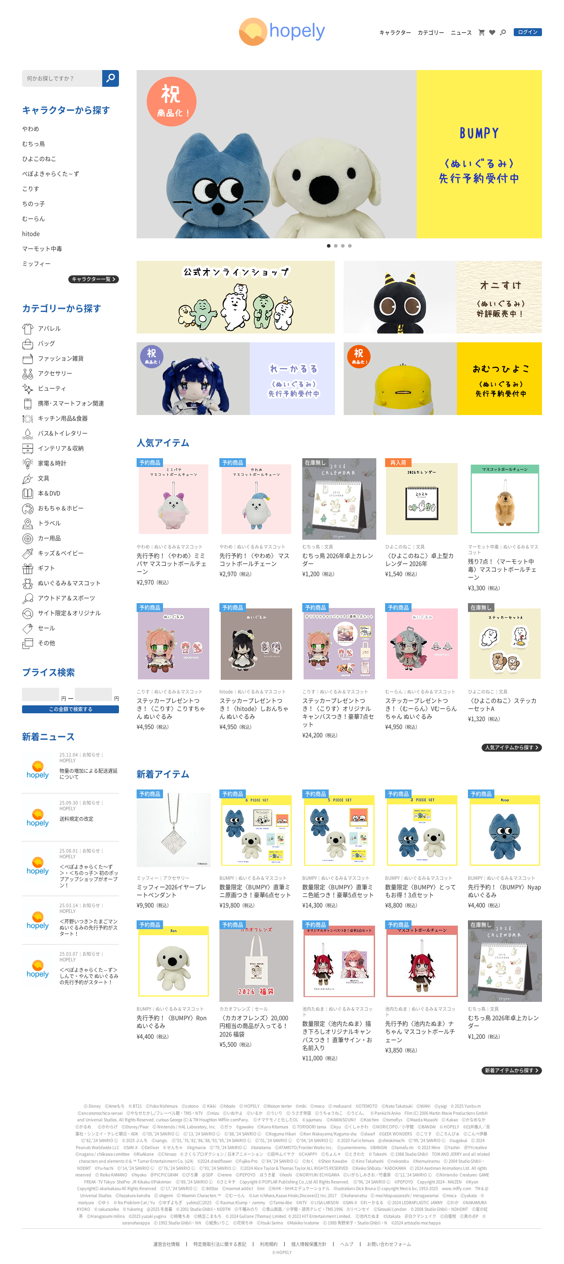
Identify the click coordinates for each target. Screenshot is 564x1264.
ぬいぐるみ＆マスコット (178, 547)
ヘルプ (346, 1244)
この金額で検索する (71, 709)
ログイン (528, 32)
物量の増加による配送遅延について (88, 773)
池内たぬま (313, 1009)
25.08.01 (68, 851)
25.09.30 (68, 803)
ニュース (461, 32)
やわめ (143, 547)
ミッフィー (148, 878)
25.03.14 (68, 905)
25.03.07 (68, 954)
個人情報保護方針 (309, 1244)
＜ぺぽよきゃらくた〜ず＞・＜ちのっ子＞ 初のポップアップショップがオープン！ (89, 876)
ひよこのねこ (398, 547)
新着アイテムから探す (509, 1070)
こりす (143, 691)
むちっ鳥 (311, 547)
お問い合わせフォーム (389, 1244)
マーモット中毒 (483, 547)
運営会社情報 (166, 1244)
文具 (328, 547)
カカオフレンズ (234, 1009)
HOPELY (67, 760)
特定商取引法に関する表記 (219, 1244)
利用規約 (269, 1244)
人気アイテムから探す (509, 747)
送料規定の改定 (76, 818)
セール (261, 1009)
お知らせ (91, 754)
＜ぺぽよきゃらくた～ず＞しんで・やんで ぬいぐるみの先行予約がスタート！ (89, 976)
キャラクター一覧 (91, 279)
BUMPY (226, 878)
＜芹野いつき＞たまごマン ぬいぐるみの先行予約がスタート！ (88, 928)
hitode (226, 691)
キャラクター (395, 32)
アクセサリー (176, 878)
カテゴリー (431, 32)
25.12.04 (68, 754)
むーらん (394, 691)
